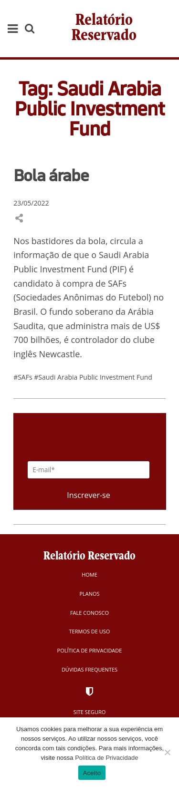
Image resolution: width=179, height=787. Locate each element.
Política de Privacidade (89, 650)
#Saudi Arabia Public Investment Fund (93, 377)
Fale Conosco (89, 612)
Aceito (92, 773)
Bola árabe (51, 175)
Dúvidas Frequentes (89, 669)
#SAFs (23, 377)
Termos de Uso (89, 631)
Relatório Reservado (104, 28)
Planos (89, 593)
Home (89, 574)
